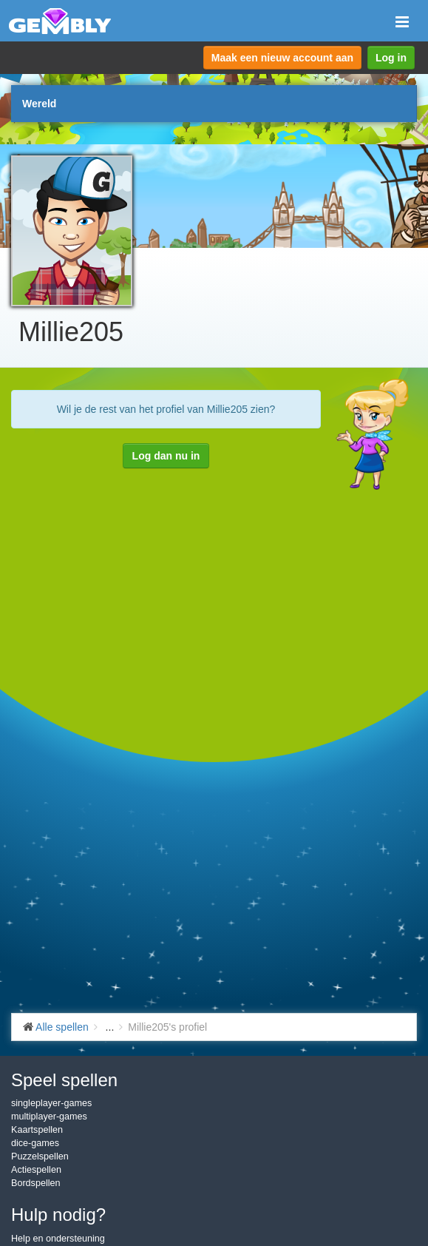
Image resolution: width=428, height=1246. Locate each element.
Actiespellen (36, 1170)
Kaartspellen (37, 1130)
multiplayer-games (49, 1116)
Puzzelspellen (40, 1156)
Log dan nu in (166, 456)
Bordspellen (36, 1183)
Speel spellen (64, 1080)
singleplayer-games (51, 1103)
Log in (391, 58)
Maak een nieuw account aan (282, 58)
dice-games (35, 1143)
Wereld (39, 104)
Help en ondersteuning (58, 1238)
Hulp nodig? (58, 1215)
